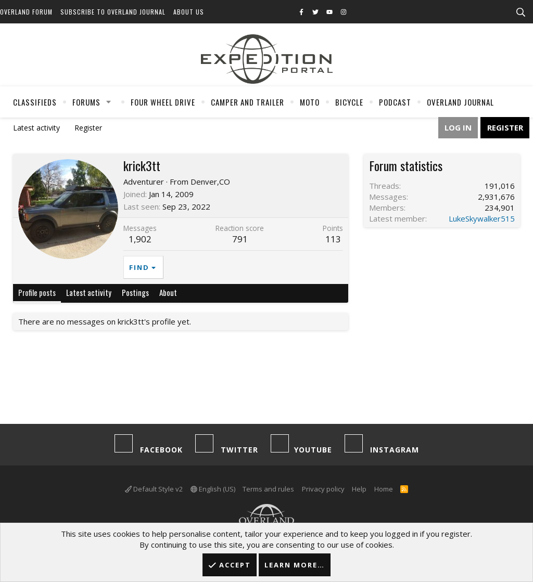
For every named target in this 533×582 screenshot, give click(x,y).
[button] (108, 102)
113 (333, 239)
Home (383, 489)
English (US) (213, 489)
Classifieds (35, 102)
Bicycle (349, 102)
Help (359, 489)
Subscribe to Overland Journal (113, 11)
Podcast (395, 102)
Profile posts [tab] (37, 292)
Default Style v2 (154, 489)
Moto (310, 102)
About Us (188, 11)
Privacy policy (323, 489)
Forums (86, 102)
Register (88, 128)
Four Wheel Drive (163, 102)
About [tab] (168, 292)
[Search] (520, 12)
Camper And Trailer (247, 102)
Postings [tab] (135, 292)
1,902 (140, 239)
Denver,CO (210, 181)
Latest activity (36, 128)
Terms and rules (268, 489)
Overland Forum (26, 11)
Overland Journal (460, 102)
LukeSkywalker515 (482, 218)
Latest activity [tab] (88, 292)
